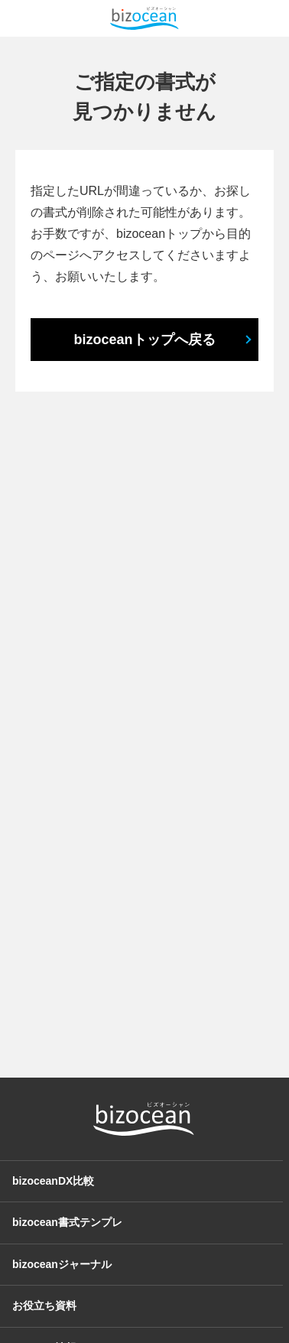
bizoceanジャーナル (62, 1264)
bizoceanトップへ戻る (144, 339)
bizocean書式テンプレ (67, 1222)
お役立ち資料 (44, 1305)
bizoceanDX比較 (53, 1181)
